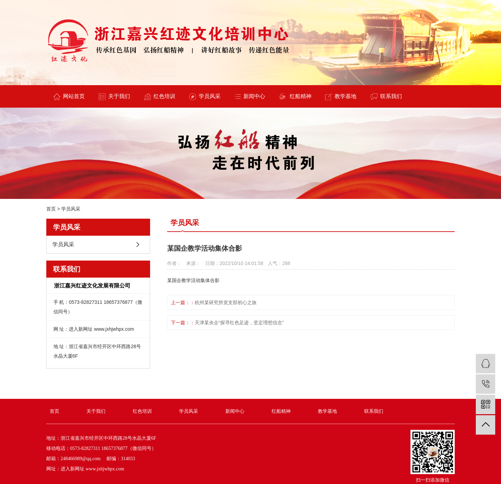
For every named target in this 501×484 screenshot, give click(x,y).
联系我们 (386, 96)
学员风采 (205, 96)
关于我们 (114, 96)
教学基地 (340, 96)
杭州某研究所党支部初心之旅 (226, 302)
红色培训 (159, 96)
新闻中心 (250, 96)
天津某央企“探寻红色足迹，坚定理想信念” (239, 322)
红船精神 (295, 96)
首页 (51, 209)
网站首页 (69, 96)
